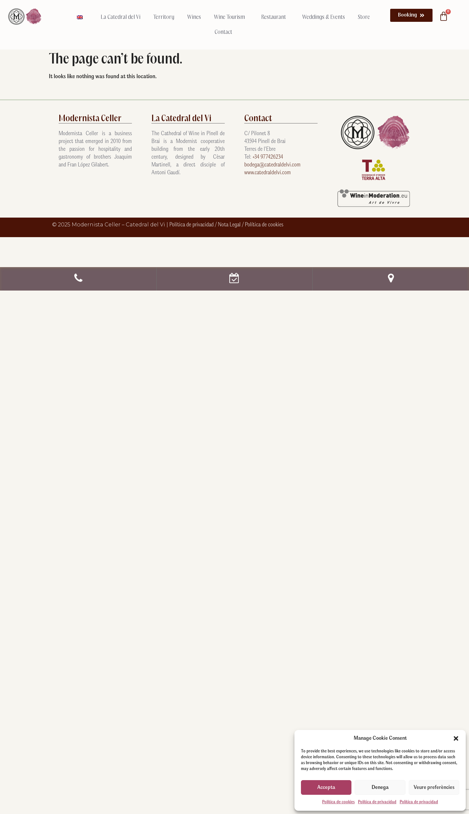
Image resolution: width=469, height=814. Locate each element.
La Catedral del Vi (120, 17)
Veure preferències (434, 787)
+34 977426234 (267, 157)
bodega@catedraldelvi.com (272, 165)
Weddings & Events (323, 17)
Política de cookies (338, 802)
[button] (456, 738)
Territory (163, 17)
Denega (380, 787)
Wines (194, 17)
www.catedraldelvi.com (267, 173)
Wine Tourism (231, 17)
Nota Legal (230, 225)
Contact (223, 32)
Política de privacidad (377, 802)
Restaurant (275, 17)
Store (364, 17)
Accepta (326, 787)
